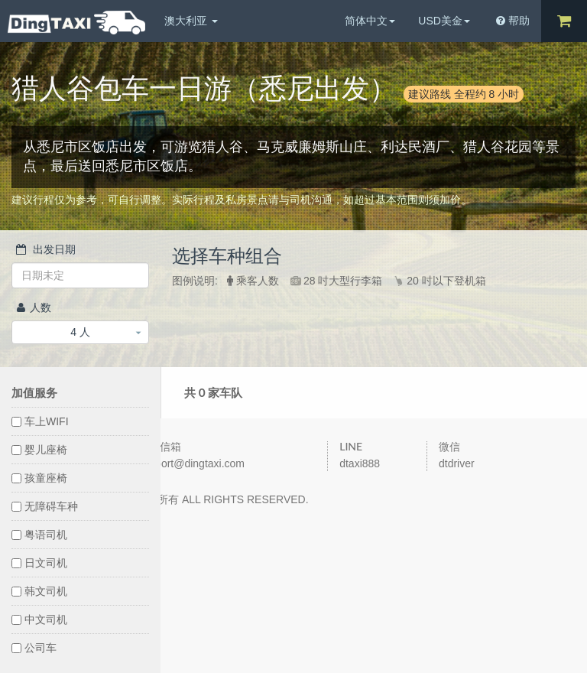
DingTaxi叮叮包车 (76, 22)
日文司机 (39, 563)
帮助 (513, 21)
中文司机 (39, 619)
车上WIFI (40, 421)
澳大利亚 (191, 21)
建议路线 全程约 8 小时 (463, 93)
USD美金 (444, 21)
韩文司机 (39, 591)
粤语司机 (39, 534)
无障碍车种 (44, 506)
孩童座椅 (39, 478)
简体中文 (370, 21)
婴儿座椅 (39, 450)
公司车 (34, 648)
